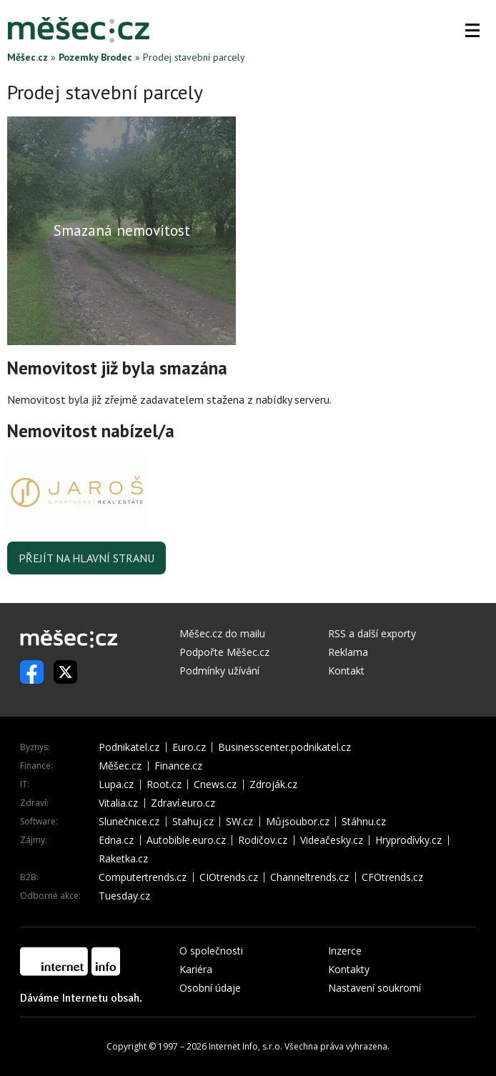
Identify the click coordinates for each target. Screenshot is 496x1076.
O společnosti (211, 950)
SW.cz (239, 822)
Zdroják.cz (273, 784)
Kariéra (195, 969)
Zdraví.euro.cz (183, 803)
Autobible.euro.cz (186, 840)
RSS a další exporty (372, 633)
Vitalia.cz (118, 803)
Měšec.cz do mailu (222, 633)
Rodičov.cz (262, 840)
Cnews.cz (215, 784)
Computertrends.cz (143, 877)
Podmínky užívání (219, 670)
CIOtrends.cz (228, 877)
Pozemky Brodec (95, 57)
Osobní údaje (210, 988)
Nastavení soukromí (374, 988)
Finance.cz (178, 766)
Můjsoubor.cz (297, 822)
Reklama (348, 652)
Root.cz (164, 784)
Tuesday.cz (124, 896)
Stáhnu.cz (364, 822)
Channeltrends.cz (309, 877)
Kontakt (346, 670)
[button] (472, 30)
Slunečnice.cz (129, 822)
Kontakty (348, 969)
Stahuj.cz (193, 822)
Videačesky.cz (331, 840)
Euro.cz (189, 747)
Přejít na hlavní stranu (86, 558)
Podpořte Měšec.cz (224, 652)
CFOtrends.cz (392, 877)
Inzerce (345, 950)
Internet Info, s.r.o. (245, 1046)
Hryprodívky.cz (408, 840)
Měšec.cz (27, 57)
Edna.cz (116, 840)
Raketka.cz (123, 859)
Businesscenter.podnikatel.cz (284, 747)
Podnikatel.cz (129, 747)
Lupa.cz (116, 784)
